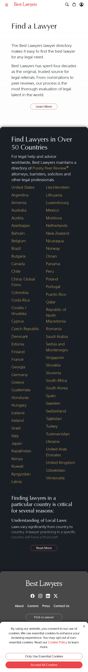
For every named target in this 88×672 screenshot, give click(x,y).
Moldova (54, 218)
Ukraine (53, 441)
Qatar (50, 302)
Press (46, 606)
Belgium (18, 241)
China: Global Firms (23, 282)
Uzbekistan (55, 470)
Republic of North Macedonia (56, 315)
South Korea (57, 388)
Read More (44, 548)
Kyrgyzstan (20, 474)
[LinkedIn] (48, 595)
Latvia (16, 481)
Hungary (19, 405)
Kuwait (17, 466)
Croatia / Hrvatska (18, 310)
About (19, 606)
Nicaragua (55, 241)
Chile (15, 271)
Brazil (16, 248)
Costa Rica (20, 300)
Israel (16, 428)
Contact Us (61, 606)
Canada (18, 263)
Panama (53, 263)
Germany (19, 374)
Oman (51, 256)
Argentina (19, 195)
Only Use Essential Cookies (44, 656)
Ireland (17, 420)
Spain (51, 395)
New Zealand (57, 233)
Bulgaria (18, 256)
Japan (16, 443)
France (17, 359)
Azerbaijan (20, 225)
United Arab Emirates (56, 452)
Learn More (44, 106)
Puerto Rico (56, 294)
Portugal (53, 286)
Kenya (17, 458)
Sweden (53, 403)
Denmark (19, 336)
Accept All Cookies (44, 665)
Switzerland (56, 411)
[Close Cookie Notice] (84, 626)
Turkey (52, 426)
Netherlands (56, 225)
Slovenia (53, 373)
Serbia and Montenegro (57, 347)
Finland (18, 351)
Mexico (52, 210)
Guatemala (20, 390)
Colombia (19, 292)
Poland (52, 279)
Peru (50, 271)
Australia (18, 210)
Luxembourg (57, 202)
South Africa (56, 380)
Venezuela (55, 478)
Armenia (18, 202)
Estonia (17, 344)
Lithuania (54, 195)
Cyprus (17, 321)
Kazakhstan (21, 451)
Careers (33, 606)
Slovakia (53, 365)
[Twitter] (56, 595)
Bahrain (18, 233)
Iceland (17, 413)
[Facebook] (32, 595)
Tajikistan (54, 418)
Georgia (18, 367)
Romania (54, 328)
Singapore (55, 357)
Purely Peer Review (51, 168)
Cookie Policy (57, 642)
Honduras (20, 397)
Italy (15, 435)
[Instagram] (40, 595)
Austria (17, 218)
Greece (17, 382)
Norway (53, 248)
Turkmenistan (58, 434)
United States (22, 187)
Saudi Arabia (57, 336)
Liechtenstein (57, 187)
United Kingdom (60, 462)
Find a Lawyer (44, 617)
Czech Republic (25, 328)
